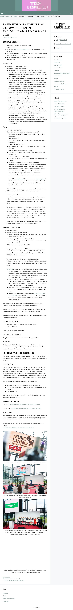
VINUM (56, 86)
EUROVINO (10, 269)
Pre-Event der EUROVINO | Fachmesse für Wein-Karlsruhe (18, 428)
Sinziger (56, 78)
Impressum (6, 601)
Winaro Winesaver (59, 89)
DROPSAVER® (58, 65)
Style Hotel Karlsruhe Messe (21, 49)
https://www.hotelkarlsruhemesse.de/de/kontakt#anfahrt (24, 404)
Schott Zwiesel (58, 76)
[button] (70, 13)
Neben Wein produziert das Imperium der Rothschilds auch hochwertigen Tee (61, 116)
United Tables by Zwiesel (60, 84)
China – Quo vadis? (59, 104)
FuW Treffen (14, 16)
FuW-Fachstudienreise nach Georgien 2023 (14, 580)
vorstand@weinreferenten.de (63, 44)
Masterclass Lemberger (60, 101)
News (7, 16)
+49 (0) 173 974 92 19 (61, 40)
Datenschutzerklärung (9, 598)
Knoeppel (56, 70)
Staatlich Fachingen (59, 81)
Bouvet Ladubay (58, 60)
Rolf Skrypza (20, 179)
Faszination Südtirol (59, 106)
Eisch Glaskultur (58, 68)
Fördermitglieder (40, 179)
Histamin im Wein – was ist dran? (12, 578)
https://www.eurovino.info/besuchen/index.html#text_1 (27, 408)
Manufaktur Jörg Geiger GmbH (62, 73)
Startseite (2, 16)
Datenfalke (57, 62)
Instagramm (59, 48)
